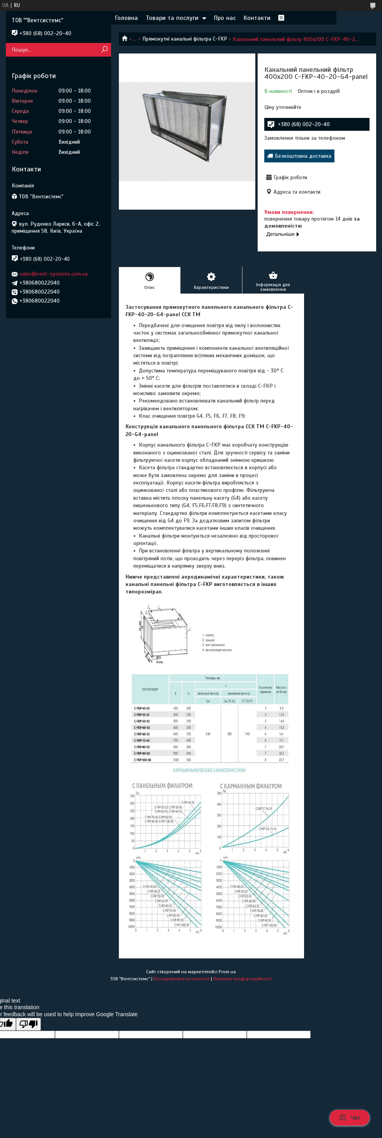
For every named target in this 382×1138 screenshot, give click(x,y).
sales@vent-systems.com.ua (53, 274)
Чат (349, 1117)
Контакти (257, 18)
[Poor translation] (28, 1024)
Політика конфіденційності (242, 978)
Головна (126, 18)
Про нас (225, 18)
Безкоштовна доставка (303, 156)
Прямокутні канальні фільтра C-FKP (184, 39)
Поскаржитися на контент (182, 978)
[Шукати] (104, 50)
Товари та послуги (172, 18)
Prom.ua (227, 971)
